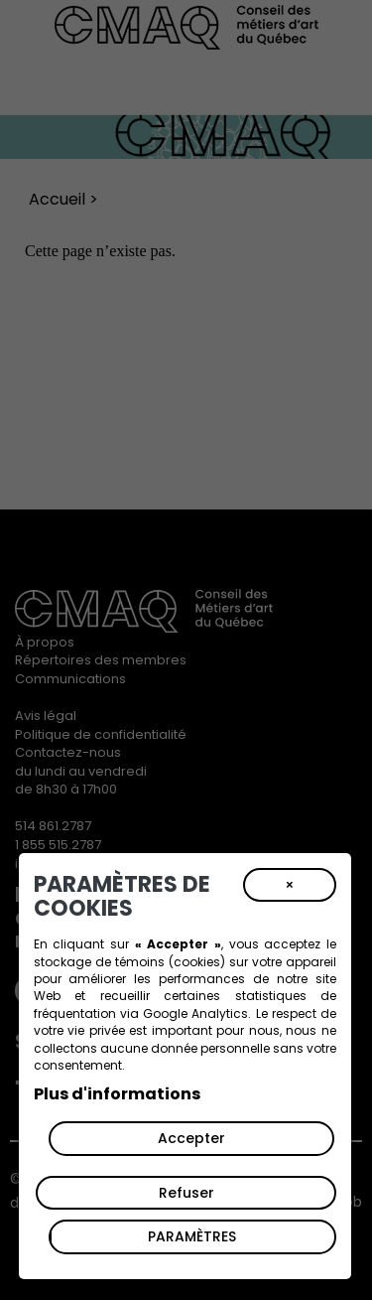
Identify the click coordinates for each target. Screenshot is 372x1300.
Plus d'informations (117, 1094)
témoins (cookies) (170, 961)
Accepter (191, 1138)
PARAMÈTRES (192, 1236)
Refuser (186, 1193)
